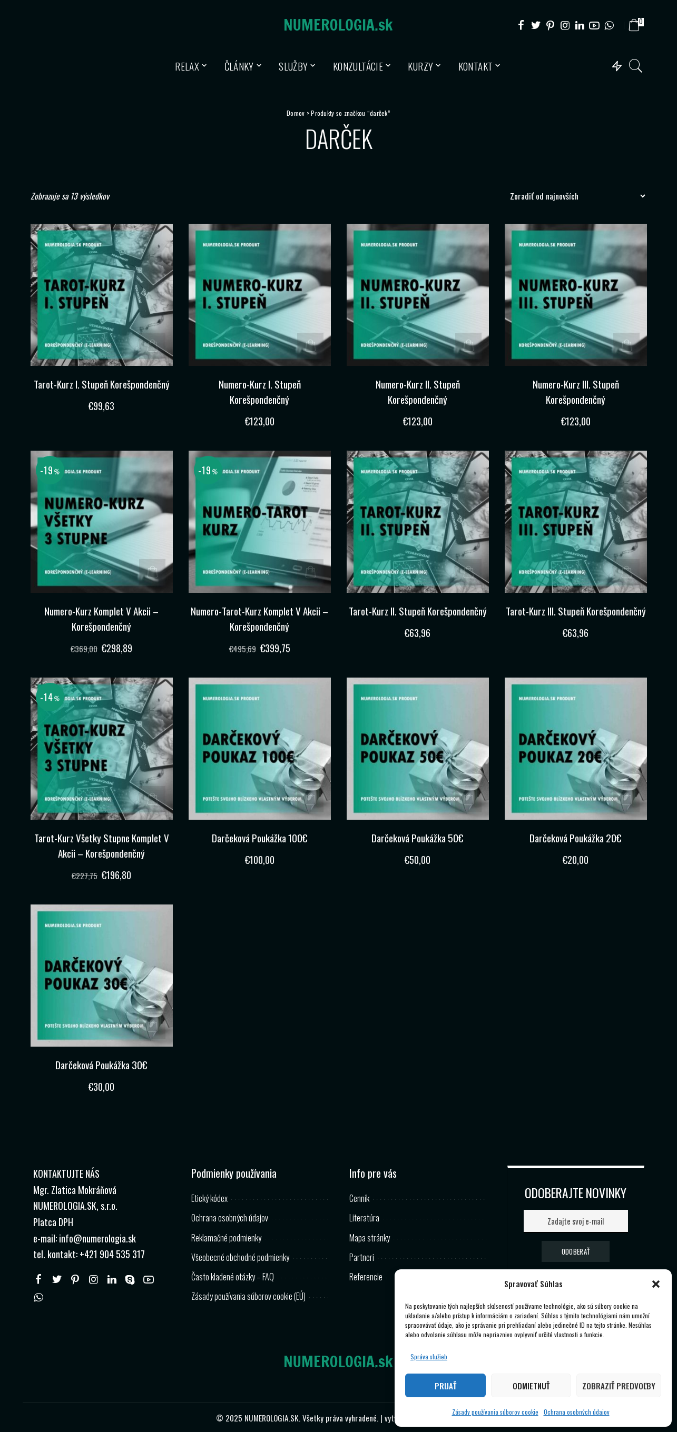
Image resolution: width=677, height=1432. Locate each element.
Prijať (445, 1385)
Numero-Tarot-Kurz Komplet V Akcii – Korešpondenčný (259, 618)
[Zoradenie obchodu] (575, 196)
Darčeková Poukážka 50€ (417, 837)
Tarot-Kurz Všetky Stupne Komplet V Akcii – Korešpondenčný (101, 844)
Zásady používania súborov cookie (495, 1411)
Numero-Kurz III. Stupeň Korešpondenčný (575, 391)
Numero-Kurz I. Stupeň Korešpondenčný (260, 391)
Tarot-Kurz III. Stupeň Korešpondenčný (576, 618)
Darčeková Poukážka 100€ (259, 837)
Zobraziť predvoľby (618, 1385)
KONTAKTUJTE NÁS (66, 1173)
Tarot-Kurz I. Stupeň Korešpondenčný (101, 391)
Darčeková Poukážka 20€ (575, 837)
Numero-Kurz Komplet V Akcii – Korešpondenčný (101, 618)
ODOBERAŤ (576, 1251)
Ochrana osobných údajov (577, 1411)
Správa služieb (428, 1356)
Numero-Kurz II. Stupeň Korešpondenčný (417, 391)
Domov (296, 112)
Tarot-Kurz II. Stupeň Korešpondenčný (417, 618)
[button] (656, 1284)
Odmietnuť (531, 1385)
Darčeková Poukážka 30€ (101, 1064)
